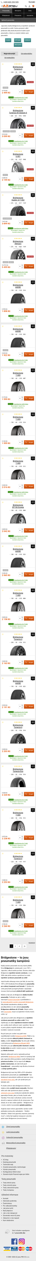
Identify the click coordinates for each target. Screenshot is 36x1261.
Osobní (8, 40)
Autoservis (30, 15)
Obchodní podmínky (10, 1201)
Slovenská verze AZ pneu (11, 1215)
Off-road (17, 40)
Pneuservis (18, 15)
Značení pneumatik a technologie (14, 1167)
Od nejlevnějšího (26, 54)
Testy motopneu (8, 1190)
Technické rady (8, 1164)
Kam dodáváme (8, 1220)
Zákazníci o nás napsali (11, 1218)
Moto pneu (18, 44)
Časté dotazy (7, 1203)
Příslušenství (6, 15)
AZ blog (5, 1160)
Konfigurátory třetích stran (12, 1172)
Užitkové (27, 40)
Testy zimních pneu (9, 1185)
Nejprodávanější (9, 54)
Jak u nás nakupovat (10, 1213)
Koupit (28, 92)
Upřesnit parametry (7, 20)
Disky (30, 10)
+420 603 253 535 (11, 2)
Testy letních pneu (9, 1183)
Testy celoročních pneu (11, 1188)
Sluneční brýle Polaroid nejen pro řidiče (16, 1174)
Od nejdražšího (9, 58)
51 (24, 946)
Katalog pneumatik (9, 1162)
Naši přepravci (8, 1211)
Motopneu (18, 10)
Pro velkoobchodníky (10, 1206)
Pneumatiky (6, 10)
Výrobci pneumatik (9, 1169)
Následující (32, 943)
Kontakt (32, 2)
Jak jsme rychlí (8, 1208)
